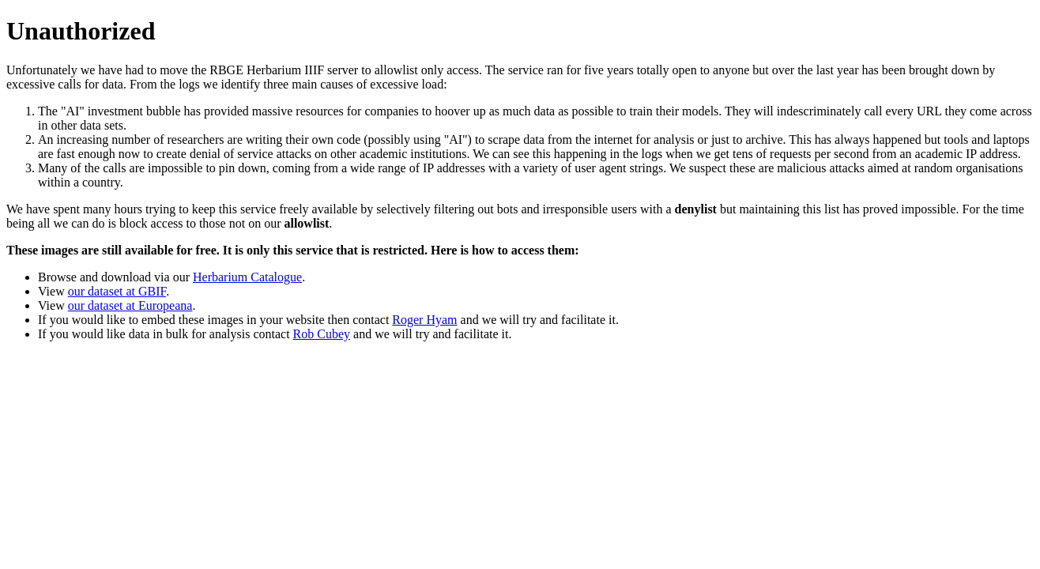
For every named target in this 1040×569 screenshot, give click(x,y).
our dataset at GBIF (117, 291)
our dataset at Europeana (130, 305)
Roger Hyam (424, 319)
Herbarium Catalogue (247, 277)
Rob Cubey (321, 334)
